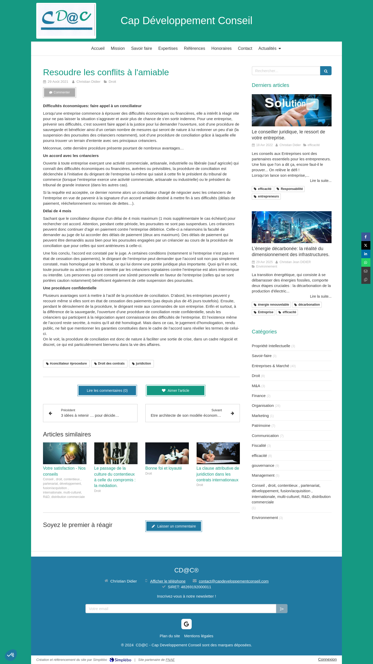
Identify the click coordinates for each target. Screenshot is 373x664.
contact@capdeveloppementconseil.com (234, 581)
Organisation (263, 405)
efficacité (259, 455)
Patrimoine (261, 425)
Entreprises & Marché (270, 366)
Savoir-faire (262, 355)
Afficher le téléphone (168, 581)
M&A (256, 386)
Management (263, 475)
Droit (256, 375)
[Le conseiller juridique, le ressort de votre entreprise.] (292, 110)
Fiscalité (259, 445)
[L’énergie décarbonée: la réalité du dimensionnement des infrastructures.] (292, 227)
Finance (259, 395)
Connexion (327, 659)
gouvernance (263, 465)
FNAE (170, 660)
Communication (265, 435)
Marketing (260, 415)
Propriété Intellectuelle (271, 346)
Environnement (265, 517)
